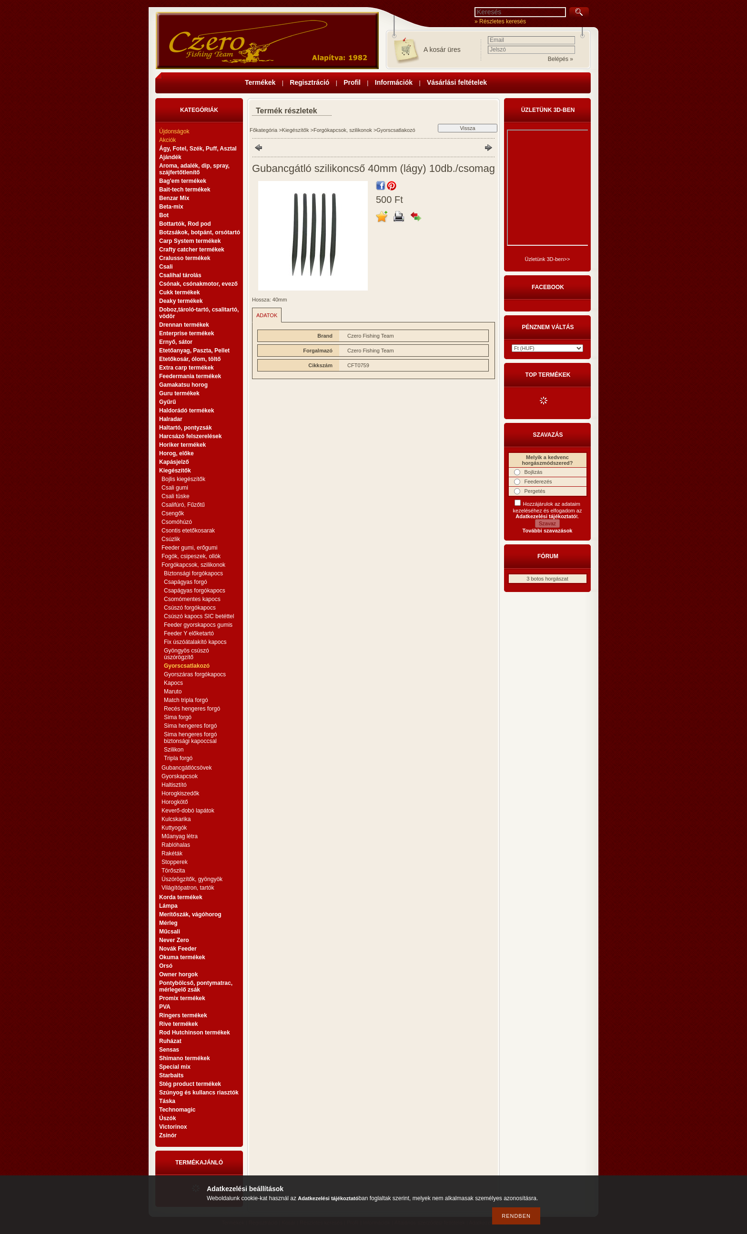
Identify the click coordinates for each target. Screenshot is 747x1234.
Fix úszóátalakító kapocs (195, 642)
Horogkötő (175, 802)
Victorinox (173, 1127)
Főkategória (263, 130)
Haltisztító (174, 785)
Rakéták (172, 853)
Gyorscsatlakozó (187, 665)
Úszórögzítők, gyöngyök (192, 879)
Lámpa (168, 906)
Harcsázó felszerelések (190, 436)
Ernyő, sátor (175, 342)
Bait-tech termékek (184, 189)
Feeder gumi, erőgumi (189, 547)
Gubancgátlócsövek (187, 767)
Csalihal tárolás (180, 275)
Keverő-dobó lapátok (188, 810)
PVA (165, 1006)
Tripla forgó (178, 758)
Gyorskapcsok (180, 776)
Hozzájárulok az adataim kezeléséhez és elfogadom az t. (547, 510)
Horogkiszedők (180, 793)
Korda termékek (180, 897)
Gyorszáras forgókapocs (195, 674)
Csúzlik (171, 539)
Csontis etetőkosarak (188, 530)
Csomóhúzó (177, 522)
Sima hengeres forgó (190, 725)
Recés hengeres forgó (192, 708)
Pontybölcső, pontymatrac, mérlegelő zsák (195, 986)
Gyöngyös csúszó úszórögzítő (186, 654)
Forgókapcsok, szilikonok (342, 130)
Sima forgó (178, 717)
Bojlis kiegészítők (183, 479)
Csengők (173, 513)
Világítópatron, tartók (188, 887)
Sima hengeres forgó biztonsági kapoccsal (190, 737)
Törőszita (173, 870)
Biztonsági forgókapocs (193, 573)
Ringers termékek (183, 1015)
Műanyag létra (180, 836)
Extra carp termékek (186, 367)
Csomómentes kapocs (192, 599)
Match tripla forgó (186, 700)
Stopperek (175, 862)
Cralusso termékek (184, 258)
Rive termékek (178, 1024)
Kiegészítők (295, 130)
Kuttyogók (174, 827)
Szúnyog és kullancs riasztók (199, 1092)
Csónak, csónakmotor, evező (198, 284)
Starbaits (171, 1075)
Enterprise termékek (186, 333)
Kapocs (173, 683)
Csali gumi (175, 487)
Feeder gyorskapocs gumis (198, 625)
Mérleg (168, 923)
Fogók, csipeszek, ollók (191, 556)
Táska (167, 1101)
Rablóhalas (176, 845)
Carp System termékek (190, 241)
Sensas (169, 1049)
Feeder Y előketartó (189, 633)
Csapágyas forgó (185, 582)
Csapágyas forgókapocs (194, 590)
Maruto (173, 691)
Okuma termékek (182, 957)
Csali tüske (176, 496)
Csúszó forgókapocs (190, 607)
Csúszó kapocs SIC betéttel (199, 616)
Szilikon (173, 749)
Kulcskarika (176, 819)
